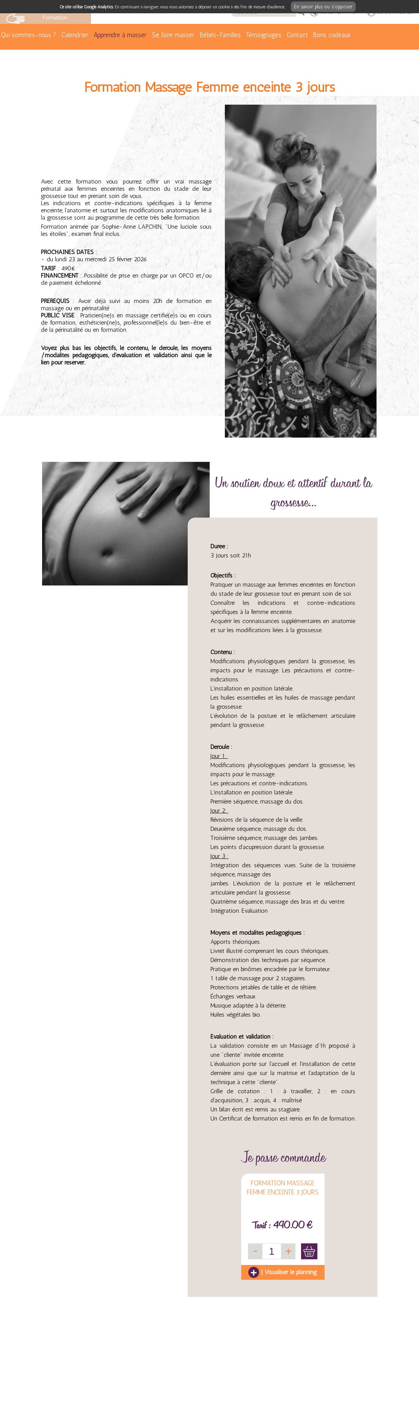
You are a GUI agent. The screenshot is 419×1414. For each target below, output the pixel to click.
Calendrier (74, 35)
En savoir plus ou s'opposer (323, 6)
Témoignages (263, 35)
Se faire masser (173, 35)
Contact (297, 35)
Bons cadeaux (331, 35)
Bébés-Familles (220, 35)
